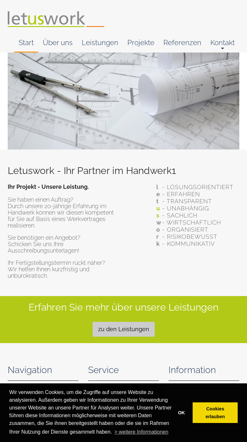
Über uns (58, 42)
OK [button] (181, 412)
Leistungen (100, 42)
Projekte (140, 42)
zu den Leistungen (123, 329)
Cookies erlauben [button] (215, 412)
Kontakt (222, 45)
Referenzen (182, 42)
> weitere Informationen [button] (141, 432)
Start (26, 42)
